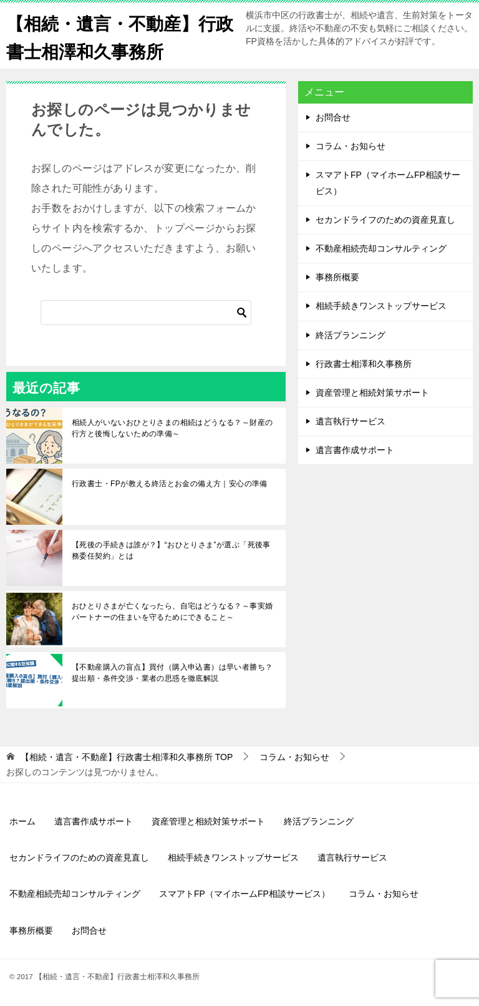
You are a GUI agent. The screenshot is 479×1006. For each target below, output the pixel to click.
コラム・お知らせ (350, 146)
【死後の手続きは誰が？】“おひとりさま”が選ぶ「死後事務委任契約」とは (171, 550)
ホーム (22, 821)
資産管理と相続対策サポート (372, 393)
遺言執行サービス (350, 421)
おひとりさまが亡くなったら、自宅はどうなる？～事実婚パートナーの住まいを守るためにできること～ (172, 612)
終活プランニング (350, 335)
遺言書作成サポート (355, 450)
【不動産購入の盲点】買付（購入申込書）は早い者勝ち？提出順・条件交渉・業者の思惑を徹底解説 (172, 673)
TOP (127, 757)
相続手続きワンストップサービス (381, 306)
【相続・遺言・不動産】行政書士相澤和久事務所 (118, 35)
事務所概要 (337, 277)
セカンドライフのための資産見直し (385, 220)
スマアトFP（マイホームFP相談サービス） (388, 182)
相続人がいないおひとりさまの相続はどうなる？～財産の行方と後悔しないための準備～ (172, 428)
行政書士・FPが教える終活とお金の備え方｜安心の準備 (170, 483)
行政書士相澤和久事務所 (364, 364)
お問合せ (333, 117)
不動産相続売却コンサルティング (381, 248)
